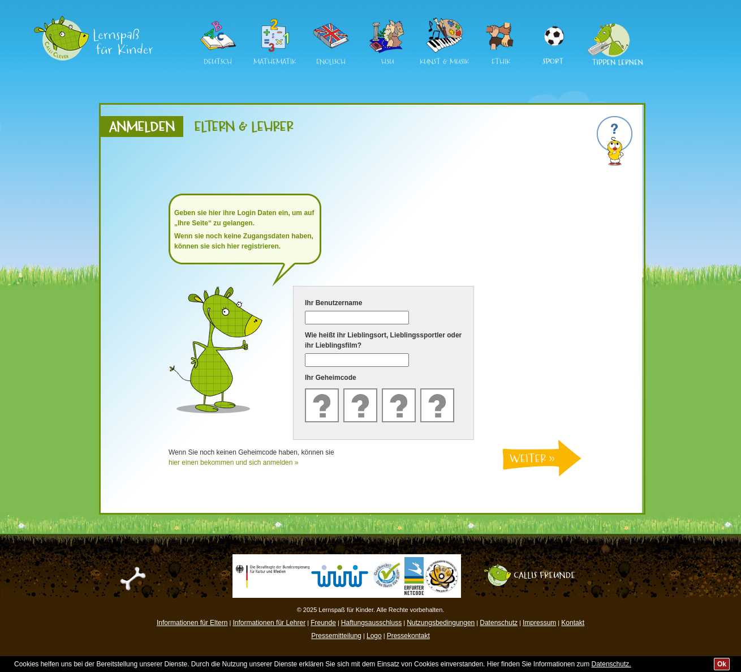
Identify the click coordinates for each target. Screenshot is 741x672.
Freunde (323, 623)
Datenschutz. (611, 664)
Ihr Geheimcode (330, 378)
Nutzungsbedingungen (441, 623)
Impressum (539, 623)
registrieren (260, 246)
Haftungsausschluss (371, 623)
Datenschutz (499, 623)
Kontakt (572, 623)
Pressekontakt (408, 636)
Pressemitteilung (336, 636)
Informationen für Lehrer (268, 623)
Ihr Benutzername (333, 303)
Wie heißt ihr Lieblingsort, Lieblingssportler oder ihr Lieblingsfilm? (383, 340)
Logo (374, 636)
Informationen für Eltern (192, 623)
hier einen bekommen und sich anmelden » (233, 462)
